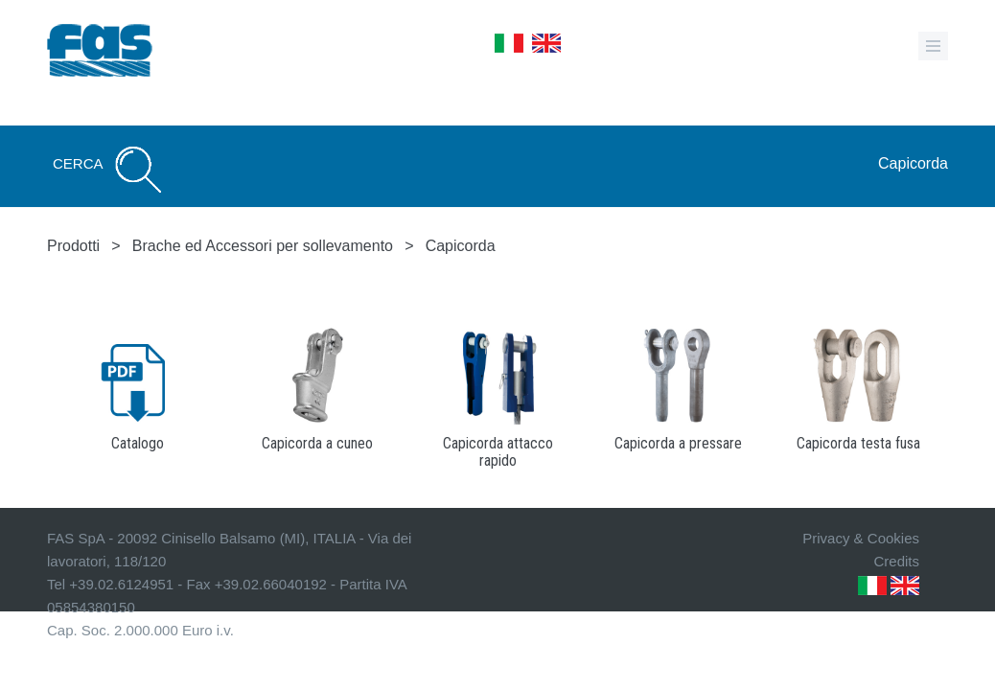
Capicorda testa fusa (858, 443)
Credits (896, 561)
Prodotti (73, 246)
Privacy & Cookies (860, 538)
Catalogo (137, 443)
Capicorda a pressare (678, 443)
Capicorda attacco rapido (498, 452)
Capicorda (913, 163)
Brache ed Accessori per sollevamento (262, 246)
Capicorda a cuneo (317, 443)
